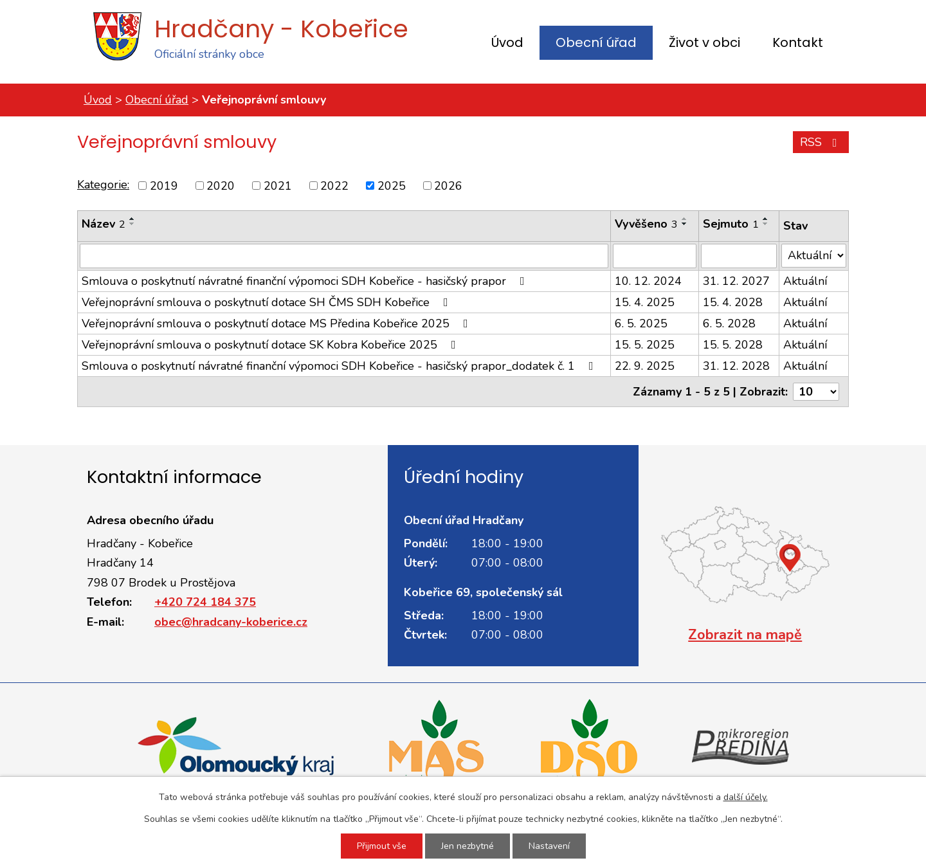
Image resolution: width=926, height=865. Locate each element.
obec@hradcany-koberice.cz (230, 622)
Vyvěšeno (646, 224)
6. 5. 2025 (641, 323)
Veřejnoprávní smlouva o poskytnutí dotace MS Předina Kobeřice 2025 (277, 323)
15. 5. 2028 (733, 344)
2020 (220, 185)
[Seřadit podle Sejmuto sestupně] (766, 223)
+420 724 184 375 (205, 602)
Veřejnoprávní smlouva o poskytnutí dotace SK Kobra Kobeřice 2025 (271, 344)
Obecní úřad (596, 42)
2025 (391, 185)
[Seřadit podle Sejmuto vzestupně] (766, 218)
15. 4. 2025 (645, 302)
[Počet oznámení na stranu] (816, 392)
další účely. (745, 797)
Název (103, 224)
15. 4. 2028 (733, 302)
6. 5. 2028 (729, 323)
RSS (821, 142)
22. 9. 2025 (645, 366)
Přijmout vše (381, 846)
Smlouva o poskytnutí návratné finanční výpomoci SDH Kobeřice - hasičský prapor (306, 281)
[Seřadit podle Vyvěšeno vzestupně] (685, 218)
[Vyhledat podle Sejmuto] (739, 256)
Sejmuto (731, 224)
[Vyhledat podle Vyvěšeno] (654, 256)
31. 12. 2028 (736, 366)
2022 (334, 185)
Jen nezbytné (467, 846)
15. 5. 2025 (645, 344)
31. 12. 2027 (736, 281)
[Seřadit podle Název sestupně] (132, 223)
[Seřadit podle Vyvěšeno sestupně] (685, 223)
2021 (278, 185)
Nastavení (549, 846)
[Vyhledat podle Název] (344, 256)
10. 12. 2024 (648, 281)
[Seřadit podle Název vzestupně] (132, 218)
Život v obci (704, 42)
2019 (164, 185)
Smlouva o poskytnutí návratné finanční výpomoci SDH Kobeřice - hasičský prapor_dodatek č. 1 (340, 366)
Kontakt (797, 42)
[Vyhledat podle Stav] (813, 256)
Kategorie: (103, 184)
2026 (448, 185)
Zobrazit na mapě (745, 634)
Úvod (507, 42)
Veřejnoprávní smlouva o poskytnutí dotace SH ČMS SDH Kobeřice (267, 302)
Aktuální (805, 281)
